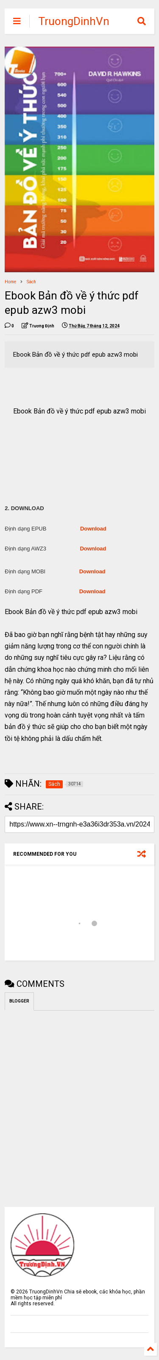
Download (93, 528)
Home (10, 281)
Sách (31, 281)
